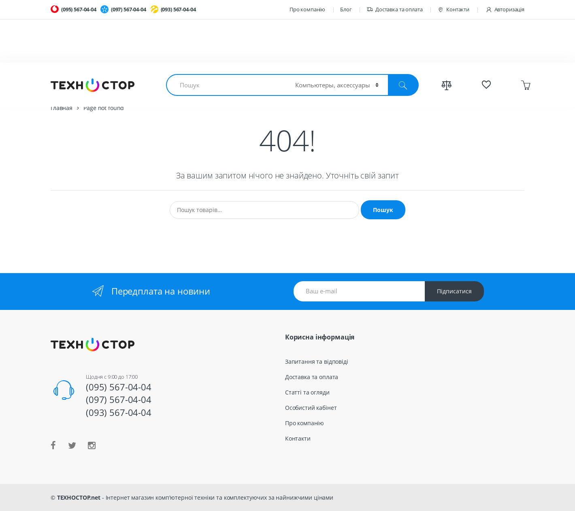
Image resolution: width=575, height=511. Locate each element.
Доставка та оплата (394, 9)
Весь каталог (412, 80)
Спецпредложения (484, 80)
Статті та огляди (307, 392)
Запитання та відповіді (316, 361)
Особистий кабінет (311, 407)
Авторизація (505, 9)
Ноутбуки (76, 80)
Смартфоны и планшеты (227, 80)
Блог (345, 9)
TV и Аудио (354, 80)
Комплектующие (138, 80)
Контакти (453, 9)
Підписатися (454, 291)
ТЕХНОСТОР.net (78, 497)
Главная (61, 108)
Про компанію (307, 9)
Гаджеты (303, 80)
